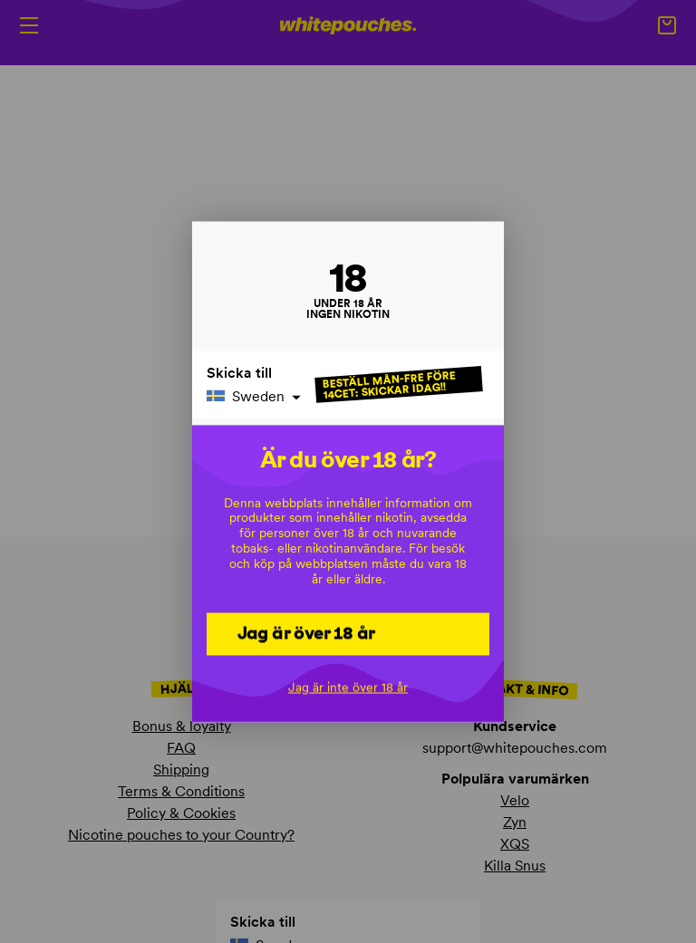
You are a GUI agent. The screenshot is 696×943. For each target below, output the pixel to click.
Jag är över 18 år (306, 632)
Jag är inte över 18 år (348, 686)
